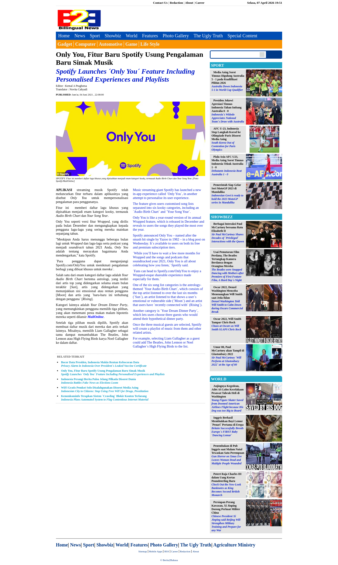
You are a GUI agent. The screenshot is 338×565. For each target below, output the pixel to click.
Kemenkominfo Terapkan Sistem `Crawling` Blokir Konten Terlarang (104, 397)
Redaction (176, 2)
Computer (85, 44)
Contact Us (160, 2)
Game (131, 44)
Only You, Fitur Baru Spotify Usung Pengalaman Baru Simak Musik (113, 372)
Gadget (65, 44)
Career (199, 2)
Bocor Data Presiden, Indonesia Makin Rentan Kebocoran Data (104, 364)
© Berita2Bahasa (169, 560)
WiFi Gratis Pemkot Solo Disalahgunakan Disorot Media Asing (104, 389)
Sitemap (142, 551)
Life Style (150, 44)
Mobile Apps (155, 551)
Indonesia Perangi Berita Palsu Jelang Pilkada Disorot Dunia (98, 381)
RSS (166, 551)
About (189, 2)
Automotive (110, 44)
